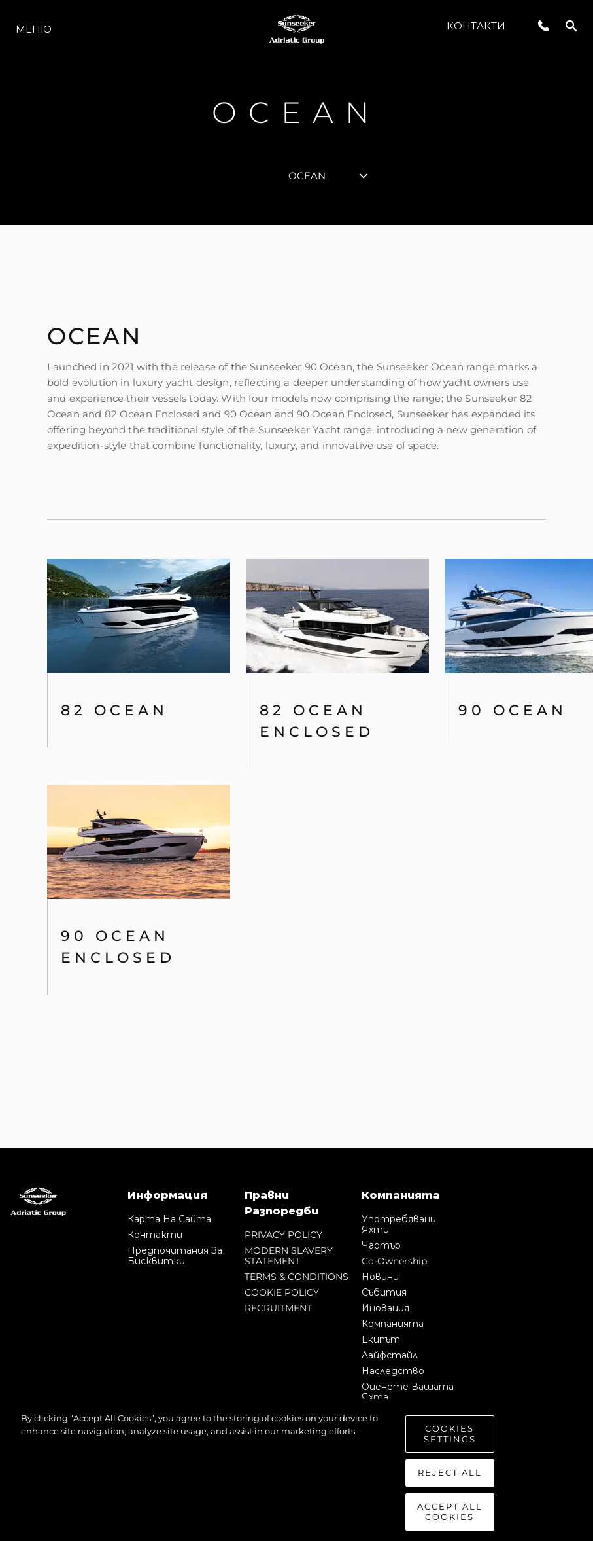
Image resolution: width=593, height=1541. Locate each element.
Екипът (381, 1339)
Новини (380, 1277)
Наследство (393, 1371)
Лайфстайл (390, 1355)
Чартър (381, 1245)
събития (384, 1292)
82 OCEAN (114, 710)
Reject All (450, 1484)
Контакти (476, 26)
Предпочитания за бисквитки (174, 1256)
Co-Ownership (394, 1261)
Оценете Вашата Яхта (408, 1392)
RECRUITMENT (278, 1308)
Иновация (385, 1308)
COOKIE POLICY (282, 1292)
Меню (34, 29)
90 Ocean (512, 710)
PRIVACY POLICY (283, 1235)
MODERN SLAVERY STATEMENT (289, 1256)
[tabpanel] (296, 686)
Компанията (393, 1324)
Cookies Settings (450, 1446)
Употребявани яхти (399, 1224)
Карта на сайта (169, 1219)
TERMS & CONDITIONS (296, 1277)
